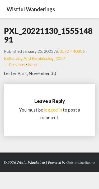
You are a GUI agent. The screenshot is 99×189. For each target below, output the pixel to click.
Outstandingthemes (80, 162)
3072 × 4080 (70, 51)
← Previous (14, 64)
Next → (35, 64)
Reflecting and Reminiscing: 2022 (34, 58)
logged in (53, 110)
